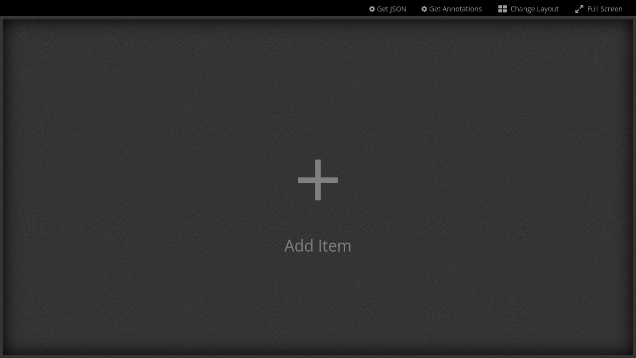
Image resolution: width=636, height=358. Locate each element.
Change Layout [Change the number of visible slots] (528, 8)
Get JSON (387, 8)
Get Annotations (451, 8)
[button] (318, 187)
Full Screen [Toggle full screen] (598, 8)
